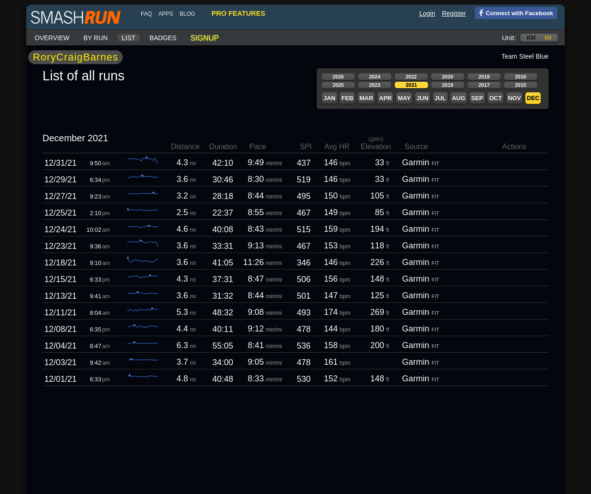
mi (548, 37)
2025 (338, 85)
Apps (165, 14)
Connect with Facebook (514, 12)
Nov (514, 98)
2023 (374, 85)
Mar (366, 98)
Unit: (509, 38)
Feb (347, 98)
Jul (440, 98)
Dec (533, 98)
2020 (447, 76)
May (404, 98)
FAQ (146, 14)
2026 (338, 76)
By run (96, 38)
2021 (411, 85)
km (531, 37)
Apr (385, 98)
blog (187, 14)
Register (454, 13)
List (129, 38)
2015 (520, 85)
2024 (374, 76)
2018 (483, 76)
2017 (483, 85)
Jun (422, 98)
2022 (410, 76)
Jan (329, 98)
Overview (52, 38)
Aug (458, 98)
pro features (238, 13)
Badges (163, 38)
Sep (477, 98)
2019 (447, 85)
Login (427, 13)
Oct (495, 98)
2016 (520, 76)
